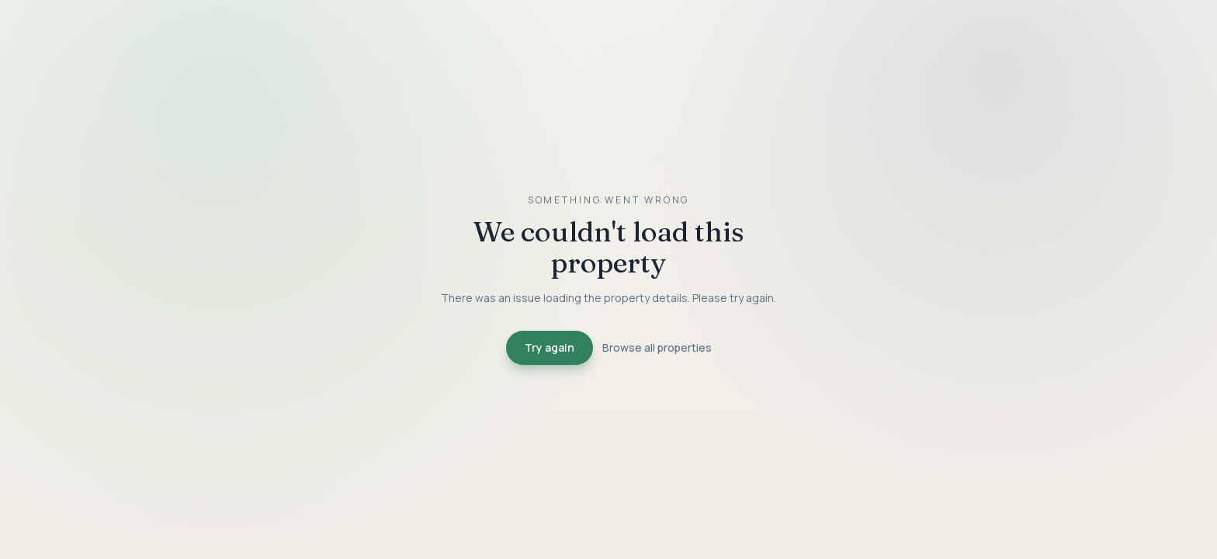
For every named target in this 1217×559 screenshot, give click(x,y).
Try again (549, 347)
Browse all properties (657, 347)
